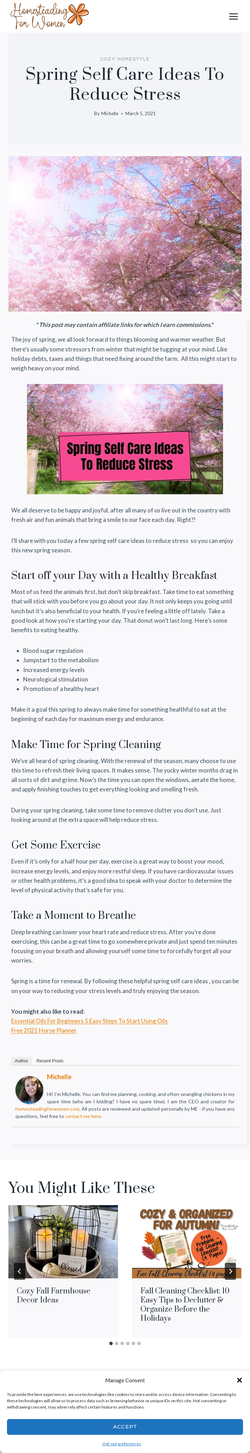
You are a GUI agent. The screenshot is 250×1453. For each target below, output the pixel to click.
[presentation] (63, 1241)
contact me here (83, 1116)
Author (21, 1060)
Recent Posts (49, 1060)
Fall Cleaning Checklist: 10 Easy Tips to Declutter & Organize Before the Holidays (184, 1304)
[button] (239, 1380)
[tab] (111, 1343)
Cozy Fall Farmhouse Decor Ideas (53, 1295)
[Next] (230, 1271)
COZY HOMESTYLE (125, 59)
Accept (125, 1426)
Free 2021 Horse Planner (44, 1030)
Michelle (109, 113)
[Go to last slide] (19, 1271)
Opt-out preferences (121, 1443)
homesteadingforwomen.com (47, 1109)
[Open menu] (233, 16)
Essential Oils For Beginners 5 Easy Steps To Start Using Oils (89, 1021)
